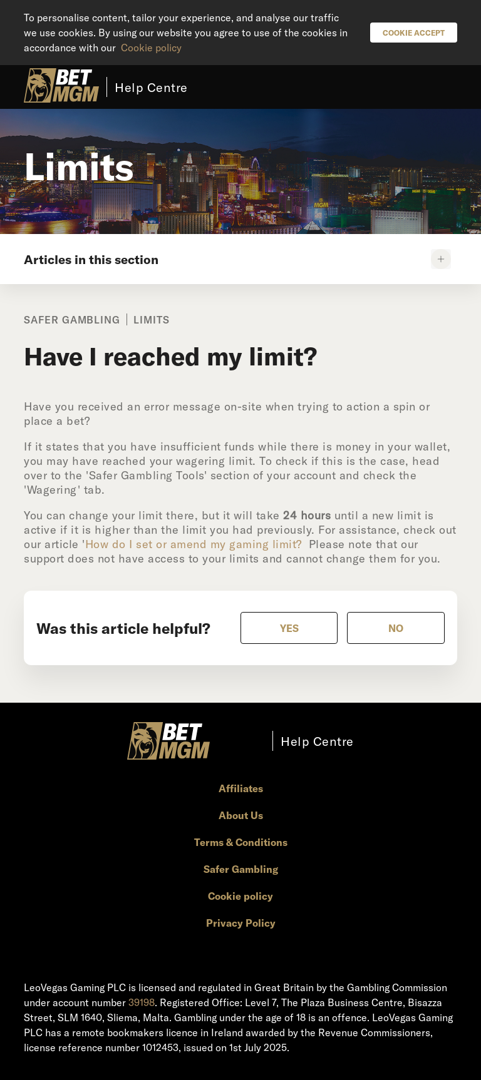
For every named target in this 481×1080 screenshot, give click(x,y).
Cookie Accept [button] (414, 32)
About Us (241, 815)
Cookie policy (151, 47)
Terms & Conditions (240, 842)
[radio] (289, 628)
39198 (141, 1002)
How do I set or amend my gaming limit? (193, 544)
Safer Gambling (241, 869)
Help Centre (151, 86)
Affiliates (241, 788)
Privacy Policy (241, 923)
